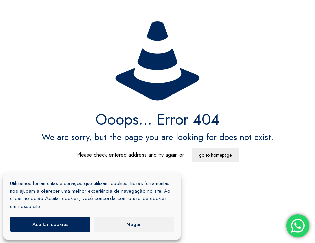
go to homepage (215, 155)
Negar (133, 224)
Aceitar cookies (50, 224)
